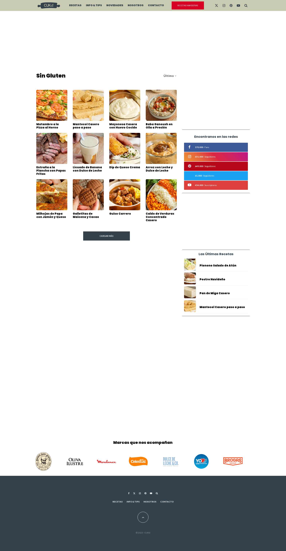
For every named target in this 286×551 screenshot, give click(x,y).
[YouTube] (238, 5)
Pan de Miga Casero (215, 294)
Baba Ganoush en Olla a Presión (159, 126)
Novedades (114, 5)
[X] (216, 5)
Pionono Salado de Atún (218, 265)
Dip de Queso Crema (124, 168)
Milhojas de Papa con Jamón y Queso (51, 216)
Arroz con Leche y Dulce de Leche (159, 170)
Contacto (156, 5)
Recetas (75, 5)
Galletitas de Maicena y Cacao (86, 216)
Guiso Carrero (120, 214)
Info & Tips (94, 5)
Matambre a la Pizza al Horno (47, 126)
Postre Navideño (212, 279)
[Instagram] (223, 5)
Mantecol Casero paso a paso (86, 126)
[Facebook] (128, 493)
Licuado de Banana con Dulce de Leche (87, 170)
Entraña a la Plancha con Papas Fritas (51, 171)
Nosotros (136, 5)
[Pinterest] (231, 5)
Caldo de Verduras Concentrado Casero (160, 218)
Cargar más (106, 236)
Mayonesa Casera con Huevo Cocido (123, 126)
